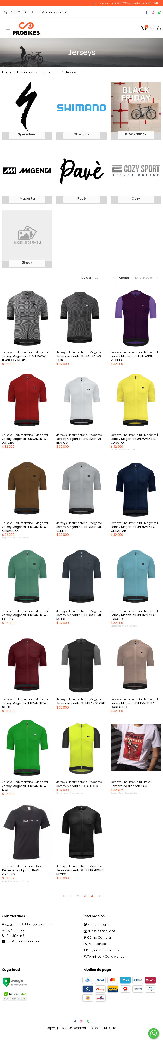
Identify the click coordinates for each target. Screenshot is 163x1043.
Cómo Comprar (98, 937)
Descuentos (95, 944)
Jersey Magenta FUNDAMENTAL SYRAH (24, 705)
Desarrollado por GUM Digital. (95, 1028)
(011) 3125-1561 (16, 12)
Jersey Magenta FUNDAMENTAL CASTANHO (133, 705)
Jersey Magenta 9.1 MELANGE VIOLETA (132, 358)
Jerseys (71, 72)
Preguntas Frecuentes (101, 950)
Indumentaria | (25, 352)
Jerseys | (8, 352)
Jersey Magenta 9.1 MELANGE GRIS (80, 703)
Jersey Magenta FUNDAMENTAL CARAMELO (24, 529)
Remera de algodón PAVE (129, 786)
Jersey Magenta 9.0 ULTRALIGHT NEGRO (79, 872)
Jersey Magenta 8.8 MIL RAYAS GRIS (78, 358)
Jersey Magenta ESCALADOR (77, 786)
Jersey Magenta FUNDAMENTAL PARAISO (133, 617)
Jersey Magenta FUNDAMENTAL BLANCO (78, 441)
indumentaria (49, 72)
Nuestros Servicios (99, 931)
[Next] (99, 896)
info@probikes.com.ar (49, 12)
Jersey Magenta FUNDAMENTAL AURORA (24, 441)
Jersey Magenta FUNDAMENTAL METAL (78, 617)
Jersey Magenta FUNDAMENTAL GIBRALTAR (133, 529)
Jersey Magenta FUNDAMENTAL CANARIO (133, 441)
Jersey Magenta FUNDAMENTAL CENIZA (78, 529)
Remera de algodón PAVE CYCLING (20, 872)
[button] (148, 28)
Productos (25, 72)
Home (6, 72)
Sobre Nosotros (97, 925)
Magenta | (42, 352)
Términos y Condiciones (104, 956)
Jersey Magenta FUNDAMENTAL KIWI (24, 788)
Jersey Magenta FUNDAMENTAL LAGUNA (24, 617)
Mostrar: (87, 277)
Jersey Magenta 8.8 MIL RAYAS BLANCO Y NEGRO (24, 358)
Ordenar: (124, 277)
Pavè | (148, 782)
